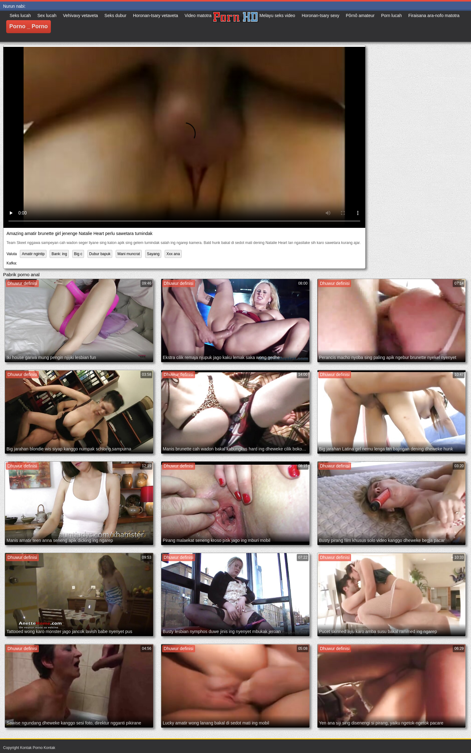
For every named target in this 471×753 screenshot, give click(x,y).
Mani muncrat (129, 254)
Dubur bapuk (100, 254)
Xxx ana (173, 254)
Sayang (153, 254)
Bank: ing (59, 254)
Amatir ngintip (33, 254)
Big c (78, 254)
